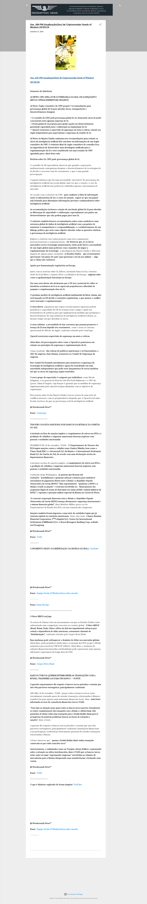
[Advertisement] (123, 33)
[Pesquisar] (120, 6)
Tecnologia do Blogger (73, 894)
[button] (100, 25)
